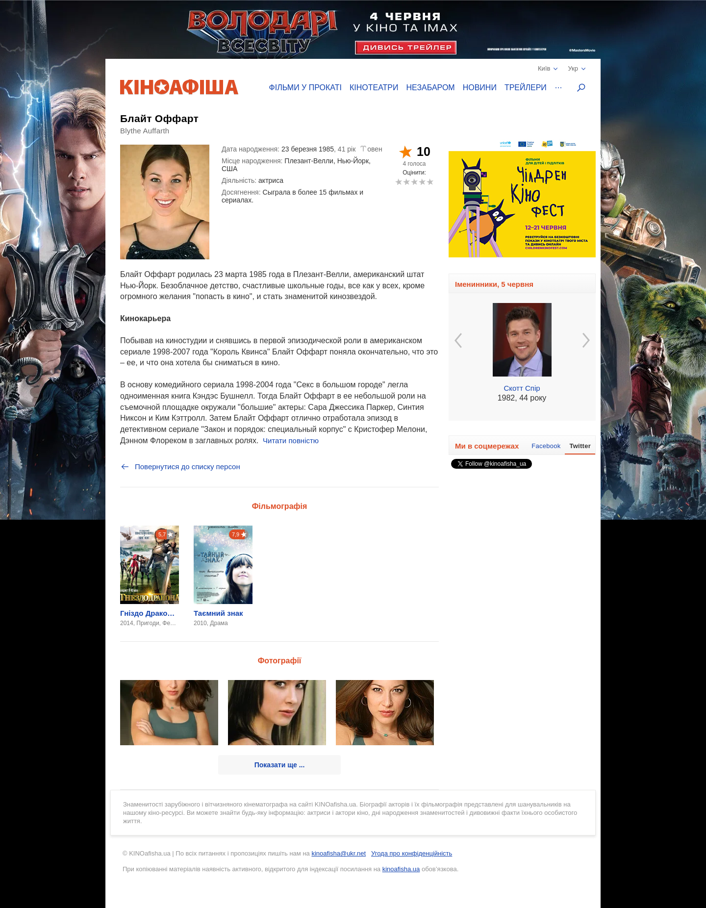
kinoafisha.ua (401, 869)
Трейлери (525, 87)
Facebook (545, 446)
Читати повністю (291, 440)
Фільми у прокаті (305, 87)
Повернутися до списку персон (180, 467)
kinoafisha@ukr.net (338, 853)
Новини (480, 87)
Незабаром (430, 87)
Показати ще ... (279, 765)
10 (429, 181)
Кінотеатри (374, 87)
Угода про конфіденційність (411, 853)
